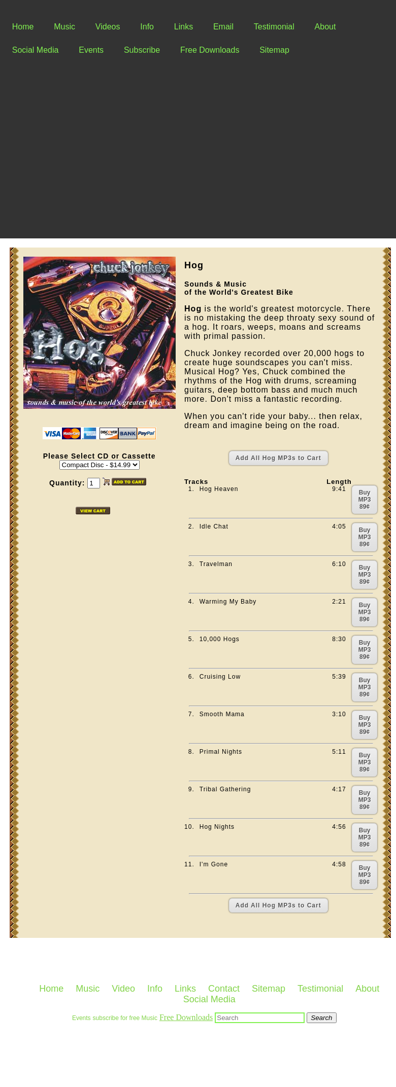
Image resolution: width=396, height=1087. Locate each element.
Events (91, 50)
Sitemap (274, 50)
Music (64, 26)
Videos (107, 26)
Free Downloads (210, 50)
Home (23, 26)
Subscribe (142, 50)
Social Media (35, 50)
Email (223, 26)
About (325, 26)
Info (147, 26)
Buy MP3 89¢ (364, 499)
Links (183, 26)
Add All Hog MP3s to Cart (278, 458)
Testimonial (274, 26)
